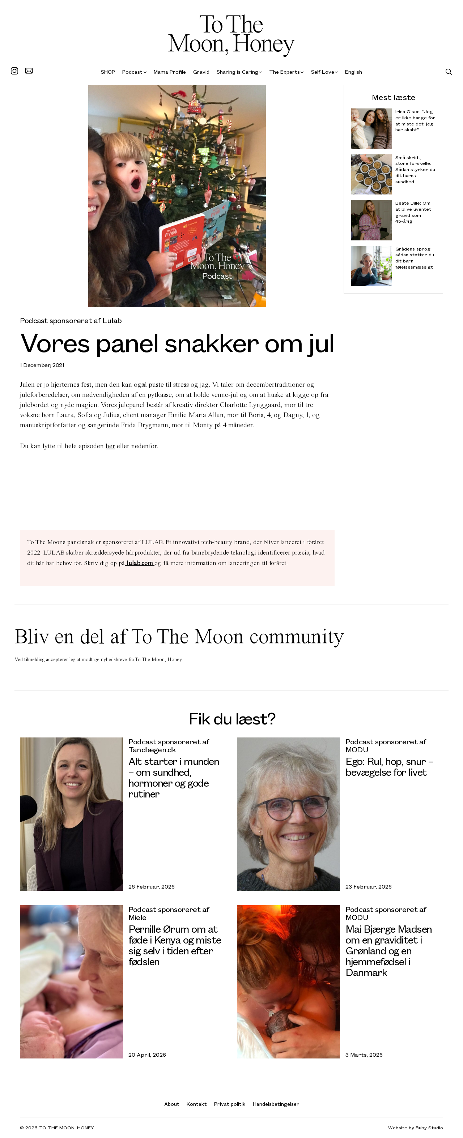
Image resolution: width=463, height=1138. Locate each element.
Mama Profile (170, 71)
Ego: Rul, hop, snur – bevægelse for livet (389, 766)
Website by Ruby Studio (415, 1128)
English (353, 71)
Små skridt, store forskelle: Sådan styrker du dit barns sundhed (415, 169)
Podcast (132, 71)
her (110, 446)
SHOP (108, 71)
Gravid (201, 71)
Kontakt (197, 1103)
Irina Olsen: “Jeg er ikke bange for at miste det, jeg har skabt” (415, 120)
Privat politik (230, 1103)
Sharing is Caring (237, 71)
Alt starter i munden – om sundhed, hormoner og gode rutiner (173, 777)
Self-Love (322, 71)
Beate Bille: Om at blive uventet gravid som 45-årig (413, 212)
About (171, 1103)
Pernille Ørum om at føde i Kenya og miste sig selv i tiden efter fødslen (174, 944)
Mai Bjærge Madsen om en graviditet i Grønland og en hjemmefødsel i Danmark (388, 950)
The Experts (284, 71)
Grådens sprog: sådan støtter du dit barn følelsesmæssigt (414, 257)
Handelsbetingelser (276, 1103)
